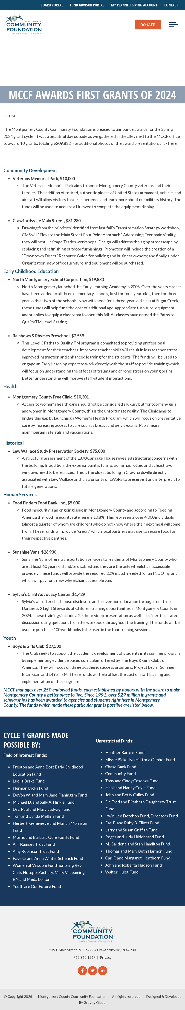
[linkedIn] (102, 970)
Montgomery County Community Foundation (72, 996)
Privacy (106, 957)
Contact (171, 5)
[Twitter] (92, 970)
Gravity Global (95, 1002)
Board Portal (52, 5)
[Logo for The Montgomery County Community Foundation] (23, 25)
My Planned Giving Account (134, 5)
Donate (147, 25)
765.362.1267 (84, 957)
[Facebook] (82, 970)
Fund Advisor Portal (87, 5)
